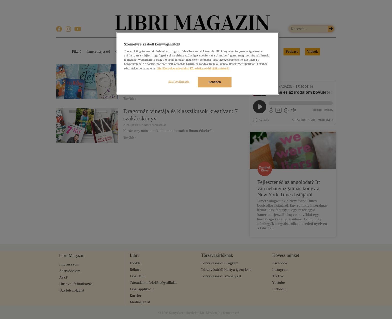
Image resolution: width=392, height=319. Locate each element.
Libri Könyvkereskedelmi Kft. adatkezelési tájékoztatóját (192, 68)
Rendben (214, 82)
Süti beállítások (178, 81)
